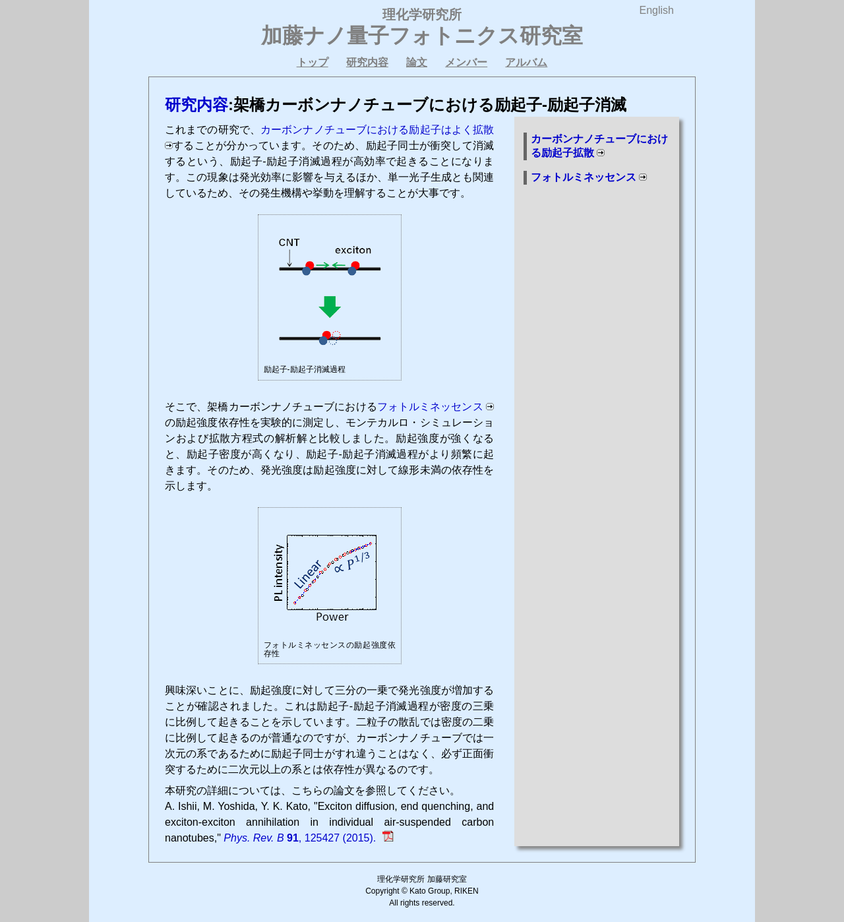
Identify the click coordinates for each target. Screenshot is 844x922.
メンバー (466, 62)
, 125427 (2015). (301, 838)
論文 (416, 62)
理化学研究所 (422, 14)
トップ (312, 62)
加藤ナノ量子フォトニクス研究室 (422, 35)
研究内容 (367, 62)
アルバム (526, 62)
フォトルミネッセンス (430, 406)
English (657, 10)
